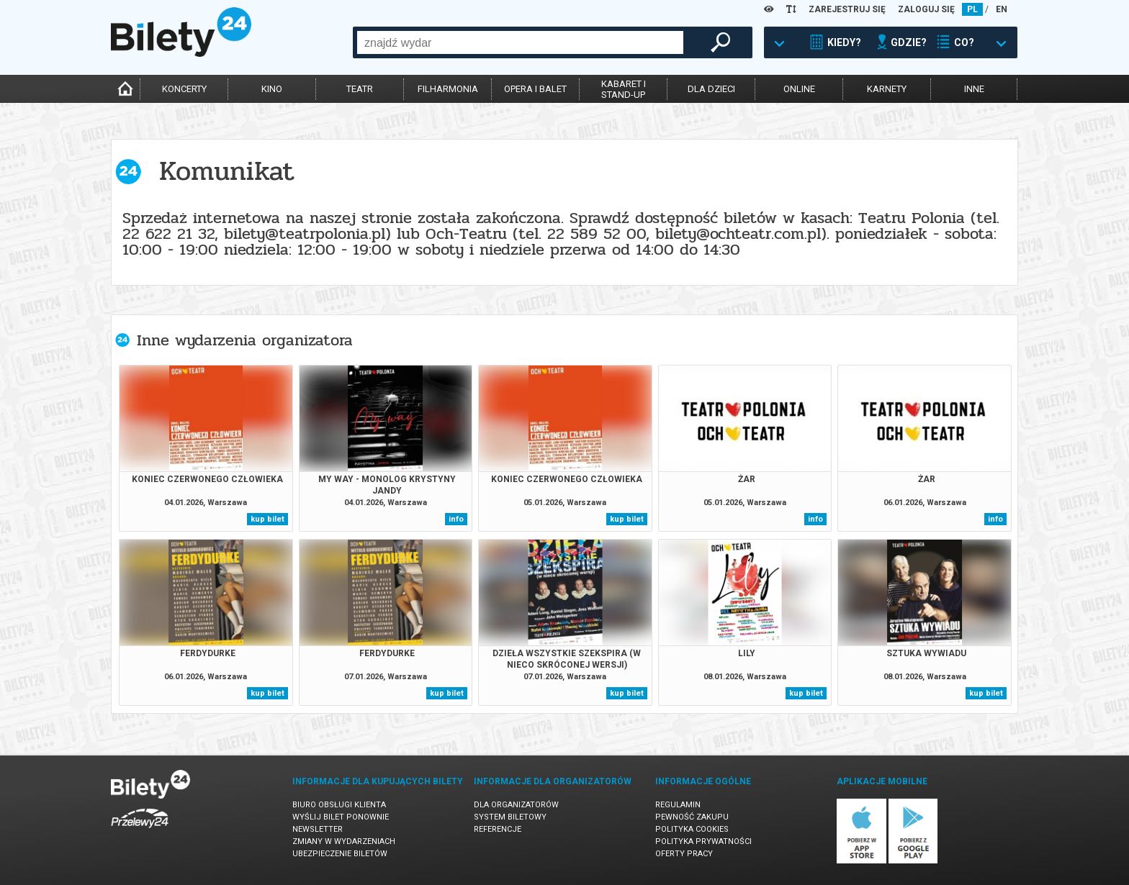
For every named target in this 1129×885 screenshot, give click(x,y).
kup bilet (267, 519)
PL (972, 9)
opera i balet (535, 88)
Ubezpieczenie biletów (339, 853)
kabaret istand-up (623, 89)
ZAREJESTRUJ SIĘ (847, 9)
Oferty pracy (684, 853)
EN (1001, 9)
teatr (359, 88)
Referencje (497, 829)
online (799, 88)
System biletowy (510, 817)
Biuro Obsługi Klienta (339, 804)
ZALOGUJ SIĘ (926, 9)
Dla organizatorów (516, 804)
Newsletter (317, 829)
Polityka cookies (692, 829)
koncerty (184, 88)
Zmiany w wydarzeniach (343, 841)
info (456, 519)
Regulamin (678, 804)
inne (974, 88)
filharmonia (448, 88)
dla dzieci (711, 88)
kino (271, 88)
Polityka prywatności (703, 841)
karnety (887, 88)
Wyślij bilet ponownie (340, 817)
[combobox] (520, 42)
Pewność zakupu (692, 817)
